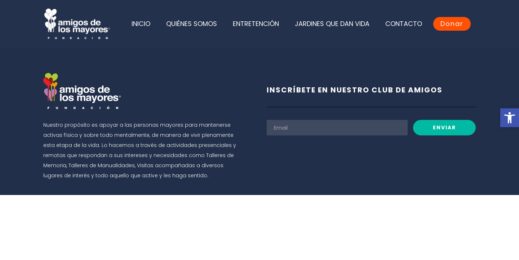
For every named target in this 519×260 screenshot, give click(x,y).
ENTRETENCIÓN (256, 23)
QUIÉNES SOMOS (191, 23)
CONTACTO (403, 23)
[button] (509, 117)
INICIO (141, 23)
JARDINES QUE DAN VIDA (332, 23)
